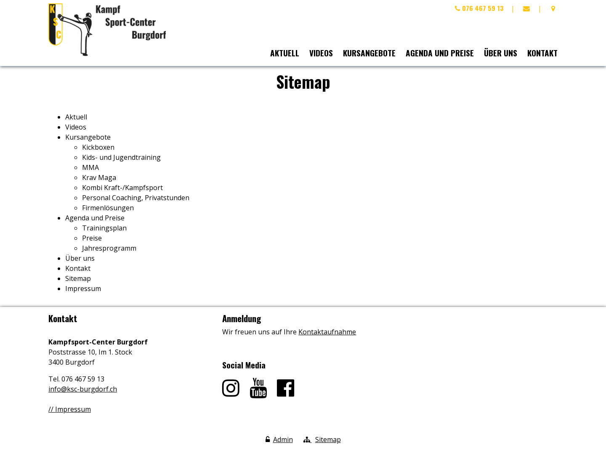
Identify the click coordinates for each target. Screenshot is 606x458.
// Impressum (69, 409)
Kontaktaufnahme (327, 331)
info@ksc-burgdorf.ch (82, 389)
